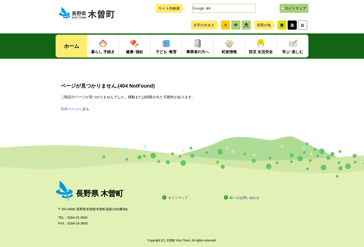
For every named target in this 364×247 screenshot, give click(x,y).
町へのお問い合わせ (241, 198)
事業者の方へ (197, 52)
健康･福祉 (134, 52)
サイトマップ (295, 8)
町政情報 (229, 52)
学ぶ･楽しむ (292, 52)
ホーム (71, 46)
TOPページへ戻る (75, 109)
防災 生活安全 (261, 52)
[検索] (224, 8)
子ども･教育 (166, 52)
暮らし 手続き (103, 52)
